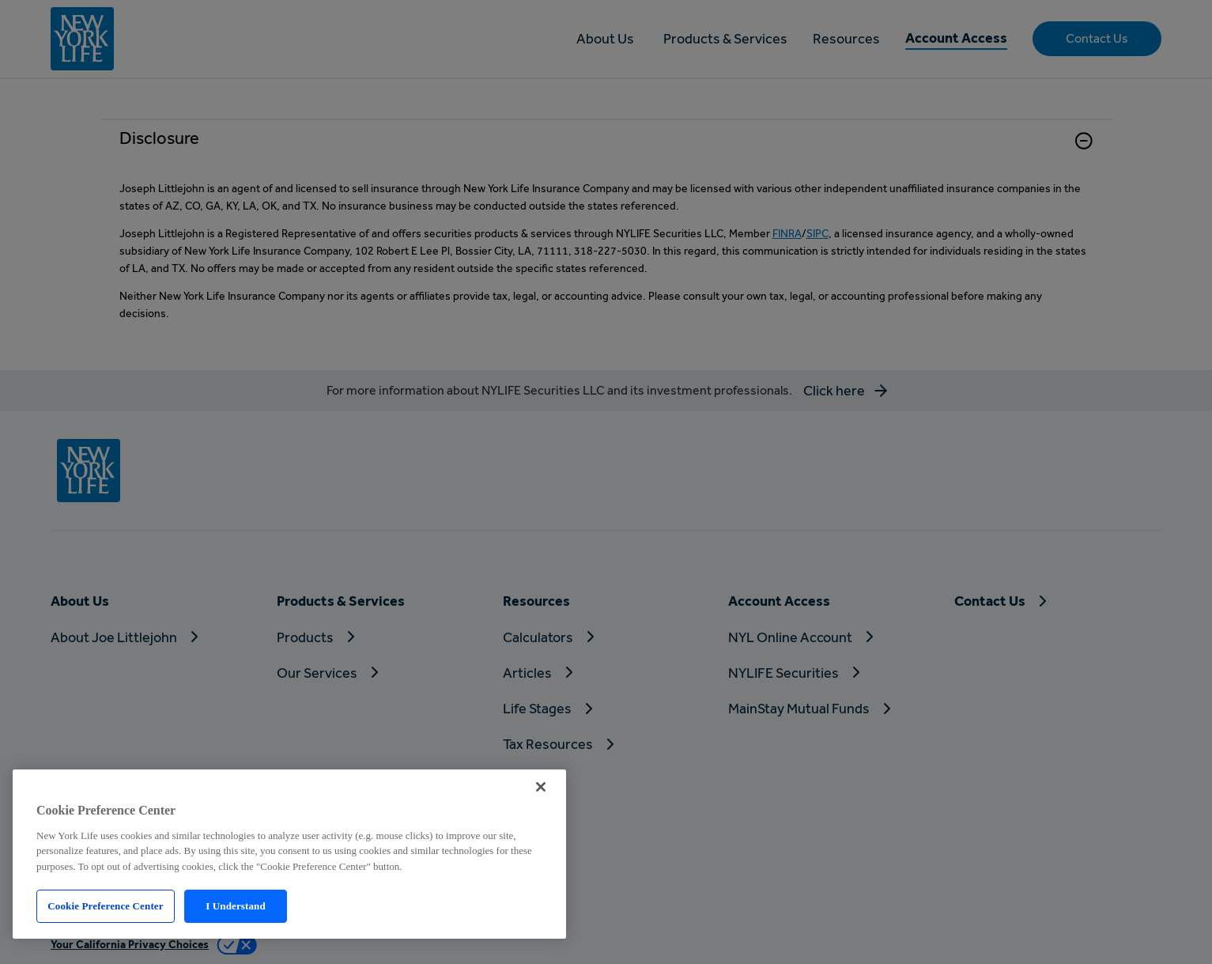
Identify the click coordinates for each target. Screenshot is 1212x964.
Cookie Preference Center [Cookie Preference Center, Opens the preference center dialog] (105, 906)
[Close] (540, 786)
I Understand (236, 906)
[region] (289, 854)
